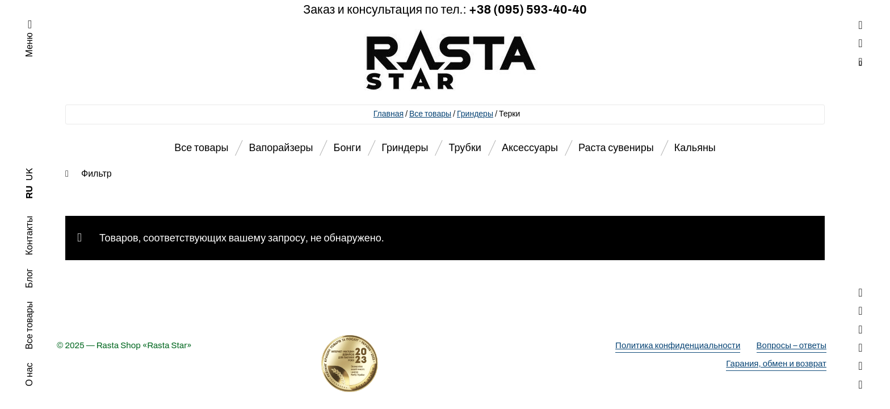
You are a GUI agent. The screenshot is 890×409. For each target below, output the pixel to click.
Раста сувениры (616, 147)
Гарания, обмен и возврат (776, 363)
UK (29, 174)
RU (29, 192)
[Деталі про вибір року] (445, 363)
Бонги (347, 147)
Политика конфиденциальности (677, 345)
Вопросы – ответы (791, 345)
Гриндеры (475, 114)
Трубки (465, 147)
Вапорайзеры (281, 147)
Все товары (430, 114)
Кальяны (695, 147)
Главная (388, 114)
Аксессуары (530, 147)
